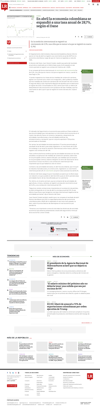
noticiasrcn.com (57, 404)
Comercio (11, 306)
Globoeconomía (53, 386)
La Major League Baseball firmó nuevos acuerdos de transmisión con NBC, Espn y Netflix (56, 358)
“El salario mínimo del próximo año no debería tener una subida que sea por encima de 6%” (67, 286)
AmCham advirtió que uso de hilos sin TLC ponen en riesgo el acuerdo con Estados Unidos (84, 347)
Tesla (57, 10)
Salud (10, 298)
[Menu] (10, 8)
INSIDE (82, 7)
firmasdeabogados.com (48, 402)
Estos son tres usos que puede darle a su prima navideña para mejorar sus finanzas (85, 358)
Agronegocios (28, 375)
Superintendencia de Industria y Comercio (73, 387)
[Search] (89, 4)
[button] (31, 229)
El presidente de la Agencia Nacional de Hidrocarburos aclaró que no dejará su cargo (67, 266)
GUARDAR (88, 36)
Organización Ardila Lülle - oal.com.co (85, 403)
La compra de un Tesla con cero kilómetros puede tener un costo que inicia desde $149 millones (17, 283)
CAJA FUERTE (69, 7)
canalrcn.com (41, 404)
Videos (38, 394)
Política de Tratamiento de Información (72, 384)
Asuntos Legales (29, 377)
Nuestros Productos (68, 377)
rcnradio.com (49, 404)
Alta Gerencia (40, 375)
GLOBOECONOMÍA (36, 7)
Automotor (12, 260)
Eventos (50, 384)
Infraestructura (40, 387)
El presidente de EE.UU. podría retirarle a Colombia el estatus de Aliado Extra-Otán (26, 346)
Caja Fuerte (39, 377)
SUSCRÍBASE (96, 1)
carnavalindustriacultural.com (29, 404)
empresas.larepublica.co (35, 402)
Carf (75, 10)
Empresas (27, 384)
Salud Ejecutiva (52, 391)
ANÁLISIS (53, 7)
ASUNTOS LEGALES (60, 7)
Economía (51, 380)
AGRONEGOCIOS (46, 7)
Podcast (27, 391)
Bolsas (11, 289)
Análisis (50, 375)
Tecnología (22, 354)
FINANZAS (13, 7)
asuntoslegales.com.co (12, 402)
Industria (11, 268)
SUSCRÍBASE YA (73, 234)
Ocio (50, 389)
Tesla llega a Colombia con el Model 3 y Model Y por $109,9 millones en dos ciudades (17, 263)
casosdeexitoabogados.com (14, 404)
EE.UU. (20, 342)
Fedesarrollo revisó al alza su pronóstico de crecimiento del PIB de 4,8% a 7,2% (86, 88)
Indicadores (27, 387)
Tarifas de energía (64, 10)
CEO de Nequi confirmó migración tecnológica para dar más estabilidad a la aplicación (26, 358)
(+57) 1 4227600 (11, 380)
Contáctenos (66, 379)
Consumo (27, 380)
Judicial (50, 342)
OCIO (30, 7)
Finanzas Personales (41, 386)
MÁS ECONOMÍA (86, 322)
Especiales (39, 384)
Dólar (71, 10)
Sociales (27, 394)
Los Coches (26, 10)
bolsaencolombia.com (61, 402)
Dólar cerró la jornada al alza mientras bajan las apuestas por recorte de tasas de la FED (18, 292)
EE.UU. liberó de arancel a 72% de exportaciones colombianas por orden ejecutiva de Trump (67, 306)
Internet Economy (29, 389)
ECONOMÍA (19, 7)
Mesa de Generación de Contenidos (71, 375)
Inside (50, 387)
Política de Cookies (67, 386)
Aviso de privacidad (67, 380)
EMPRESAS (25, 7)
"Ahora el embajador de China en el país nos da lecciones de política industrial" (16, 273)
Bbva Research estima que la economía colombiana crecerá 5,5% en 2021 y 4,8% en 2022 (86, 185)
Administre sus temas (13, 63)
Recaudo (80, 10)
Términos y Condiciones (68, 382)
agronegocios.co (23, 402)
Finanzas (80, 354)
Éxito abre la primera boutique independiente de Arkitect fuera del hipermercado (17, 311)
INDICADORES (76, 7)
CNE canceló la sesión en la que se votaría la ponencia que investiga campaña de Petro (56, 346)
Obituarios (39, 389)
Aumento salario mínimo (48, 10)
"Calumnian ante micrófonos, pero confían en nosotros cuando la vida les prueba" (18, 301)
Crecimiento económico (36, 10)
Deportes (51, 354)
